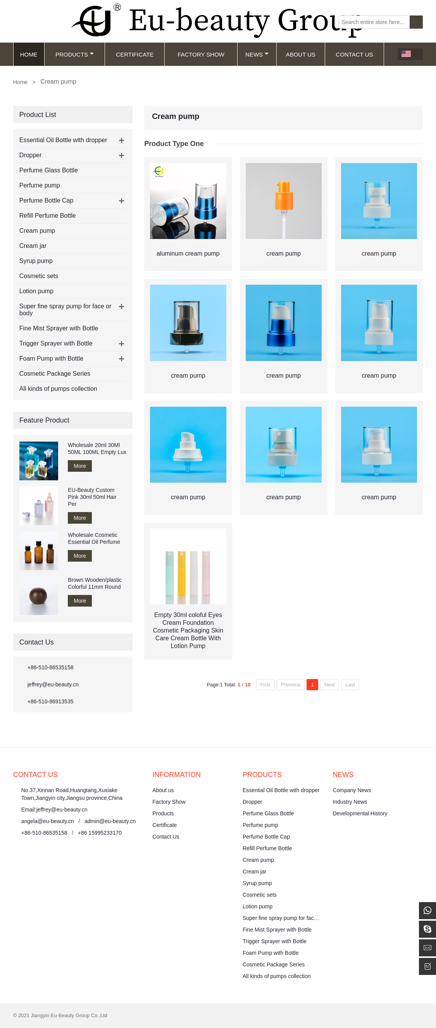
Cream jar (33, 245)
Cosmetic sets (38, 276)
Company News (352, 790)
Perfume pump (39, 185)
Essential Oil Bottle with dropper (63, 140)
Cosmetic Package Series (54, 373)
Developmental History (360, 813)
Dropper (30, 155)
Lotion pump (36, 291)
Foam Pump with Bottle (51, 358)
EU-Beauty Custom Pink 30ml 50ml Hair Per (92, 497)
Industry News (350, 802)
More (80, 466)
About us (163, 790)
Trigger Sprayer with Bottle (56, 343)
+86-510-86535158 (51, 667)
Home (29, 54)
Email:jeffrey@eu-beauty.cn (54, 809)
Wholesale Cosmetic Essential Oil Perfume (94, 538)
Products (74, 54)
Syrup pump (36, 261)
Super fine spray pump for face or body (289, 918)
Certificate (134, 54)
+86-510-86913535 (51, 701)
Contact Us (354, 54)
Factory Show (201, 54)
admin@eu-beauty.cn (110, 821)
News (257, 54)
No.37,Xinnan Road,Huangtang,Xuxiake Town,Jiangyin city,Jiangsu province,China (71, 794)
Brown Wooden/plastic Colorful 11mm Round (95, 583)
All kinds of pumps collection (58, 388)
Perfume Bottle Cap (46, 200)
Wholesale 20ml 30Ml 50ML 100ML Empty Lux (97, 448)
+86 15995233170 (100, 833)
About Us (300, 54)
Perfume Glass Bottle (48, 170)
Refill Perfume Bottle (47, 215)
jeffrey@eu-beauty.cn (53, 684)
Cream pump (37, 230)
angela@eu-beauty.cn (47, 821)
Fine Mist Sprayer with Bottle (58, 328)
